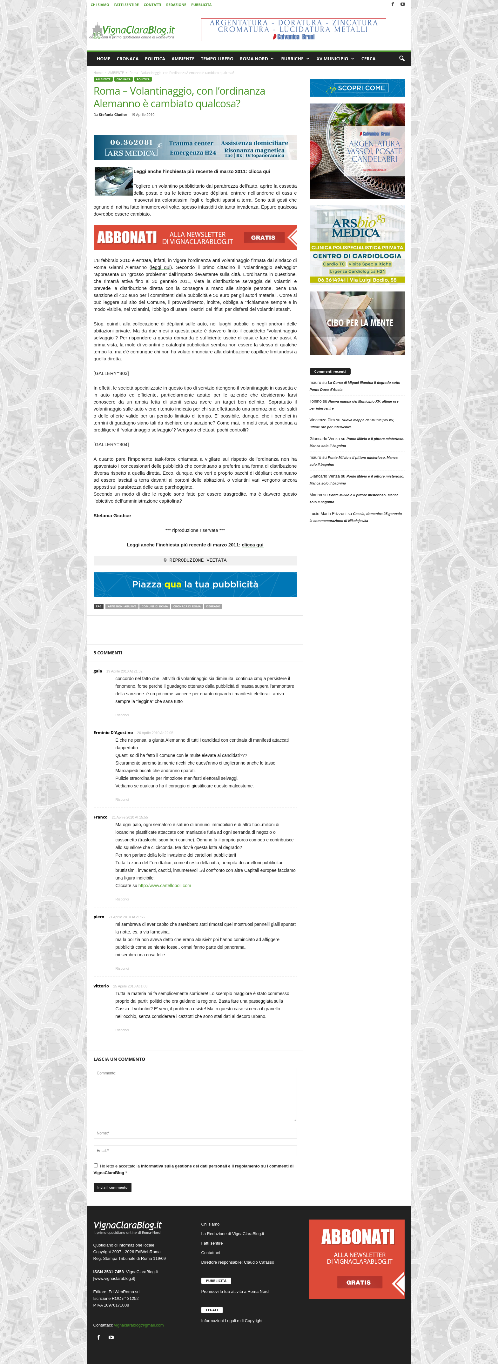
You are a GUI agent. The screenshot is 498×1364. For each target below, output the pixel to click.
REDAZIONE (176, 4)
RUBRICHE (295, 59)
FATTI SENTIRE (126, 4)
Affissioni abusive (122, 606)
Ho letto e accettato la (194, 1169)
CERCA (368, 59)
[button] (402, 59)
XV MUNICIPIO (335, 59)
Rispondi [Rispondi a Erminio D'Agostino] (122, 799)
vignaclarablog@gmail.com (139, 1325)
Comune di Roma (155, 606)
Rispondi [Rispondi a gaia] (122, 715)
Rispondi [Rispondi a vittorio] (122, 1030)
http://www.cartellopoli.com (164, 885)
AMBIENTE (183, 59)
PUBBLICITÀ (201, 4)
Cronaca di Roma (187, 606)
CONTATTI (152, 4)
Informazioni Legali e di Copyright (232, 1320)
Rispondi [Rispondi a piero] (122, 968)
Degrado (213, 606)
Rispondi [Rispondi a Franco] (122, 899)
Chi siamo (210, 1224)
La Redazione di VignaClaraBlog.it (232, 1233)
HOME (104, 59)
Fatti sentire (212, 1243)
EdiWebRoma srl (124, 1291)
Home (98, 72)
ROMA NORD (257, 59)
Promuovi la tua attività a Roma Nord (235, 1291)
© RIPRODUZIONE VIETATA (195, 561)
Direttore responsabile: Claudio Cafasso (237, 1262)
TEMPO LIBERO (217, 59)
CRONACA (127, 59)
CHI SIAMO (100, 4)
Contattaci (210, 1252)
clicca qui (259, 171)
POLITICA (155, 59)
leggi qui (160, 267)
